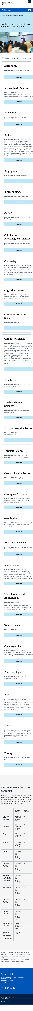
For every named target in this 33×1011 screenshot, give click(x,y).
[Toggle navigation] (29, 10)
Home (3, 15)
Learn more (19, 77)
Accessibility (5, 1001)
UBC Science (6, 10)
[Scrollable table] (16, 874)
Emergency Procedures (7, 997)
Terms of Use (5, 998)
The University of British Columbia (12, 3)
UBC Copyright (5, 1000)
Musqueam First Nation (14, 964)
